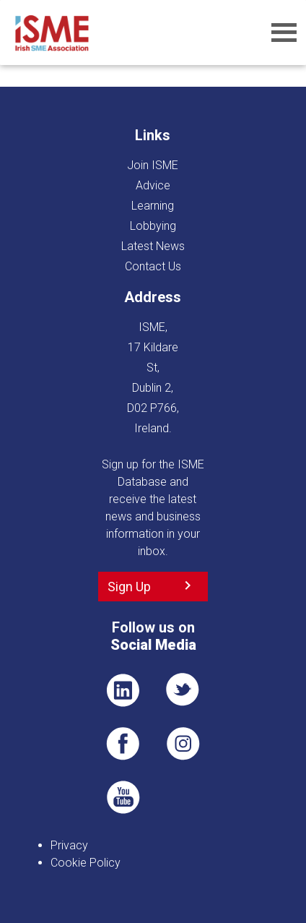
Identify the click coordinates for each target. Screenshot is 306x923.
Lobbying (153, 226)
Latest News (153, 246)
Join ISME (152, 165)
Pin (183, 744)
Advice (153, 185)
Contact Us (153, 266)
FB (123, 744)
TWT (183, 690)
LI (123, 690)
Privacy (69, 845)
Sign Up (129, 586)
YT (123, 797)
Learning (152, 205)
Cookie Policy (86, 863)
